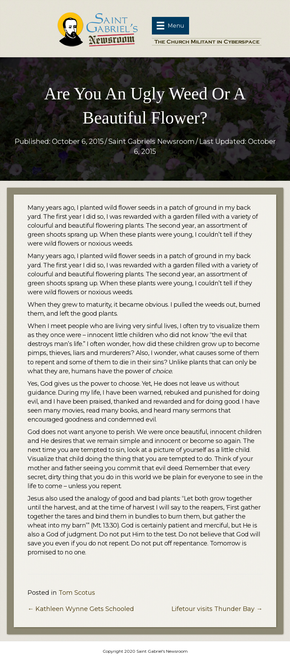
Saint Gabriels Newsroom (151, 141)
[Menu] (170, 25)
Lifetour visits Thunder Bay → (217, 609)
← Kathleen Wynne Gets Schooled (81, 609)
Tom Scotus (77, 592)
